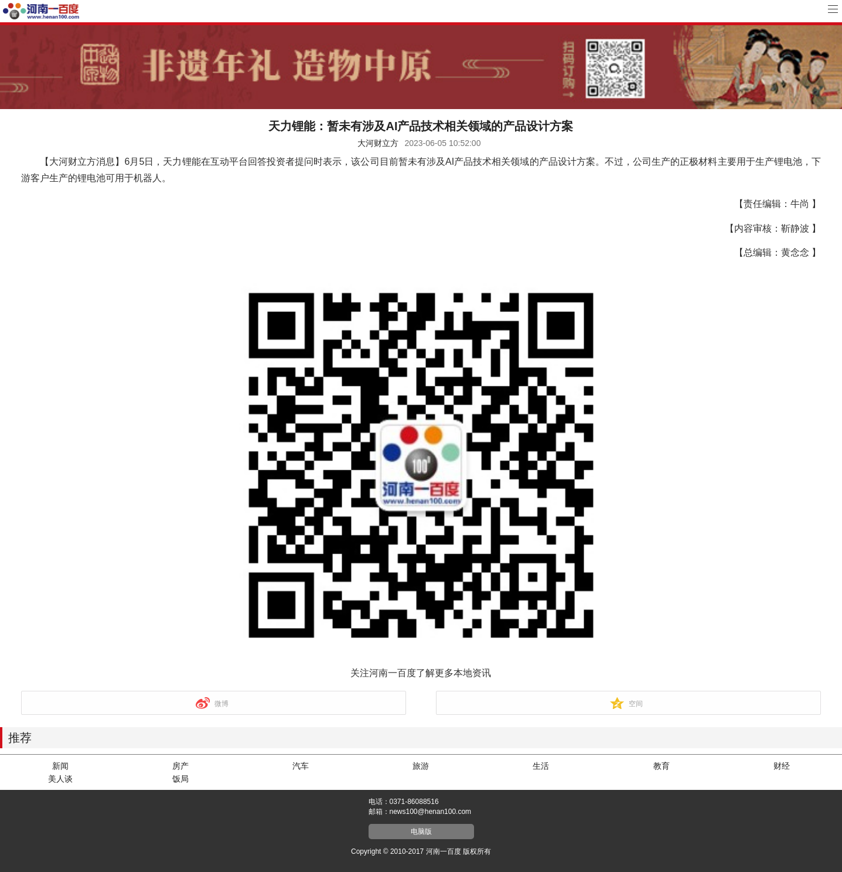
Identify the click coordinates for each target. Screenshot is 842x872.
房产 (180, 766)
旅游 (421, 766)
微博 (221, 704)
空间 (636, 704)
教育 (661, 766)
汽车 (300, 766)
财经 (781, 766)
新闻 (60, 766)
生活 (541, 766)
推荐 (20, 737)
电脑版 (421, 831)
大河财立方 (377, 143)
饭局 (180, 778)
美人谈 (60, 778)
